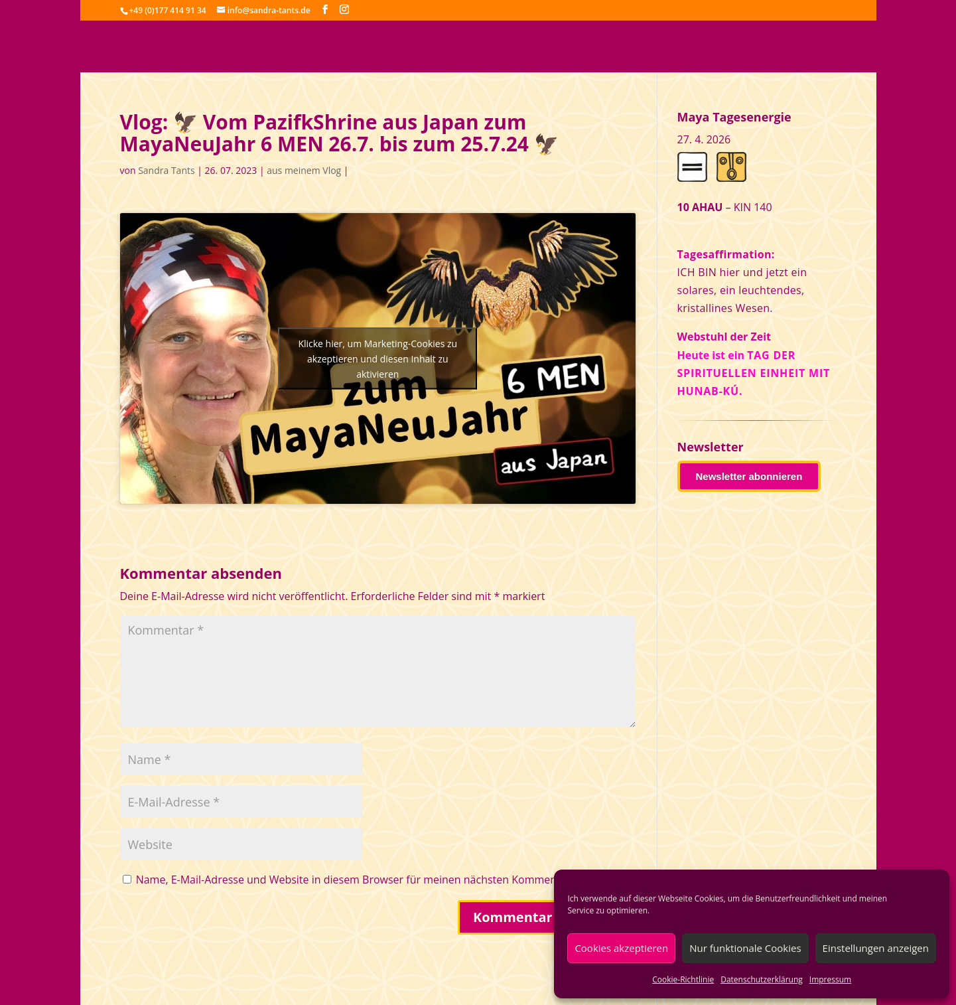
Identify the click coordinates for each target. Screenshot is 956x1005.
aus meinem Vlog (304, 170)
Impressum (830, 979)
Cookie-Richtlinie (683, 979)
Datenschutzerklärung (761, 979)
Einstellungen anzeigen (876, 948)
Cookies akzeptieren (621, 948)
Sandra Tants (166, 170)
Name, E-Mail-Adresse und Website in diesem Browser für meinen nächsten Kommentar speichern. (380, 879)
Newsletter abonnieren (749, 476)
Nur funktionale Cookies (745, 948)
